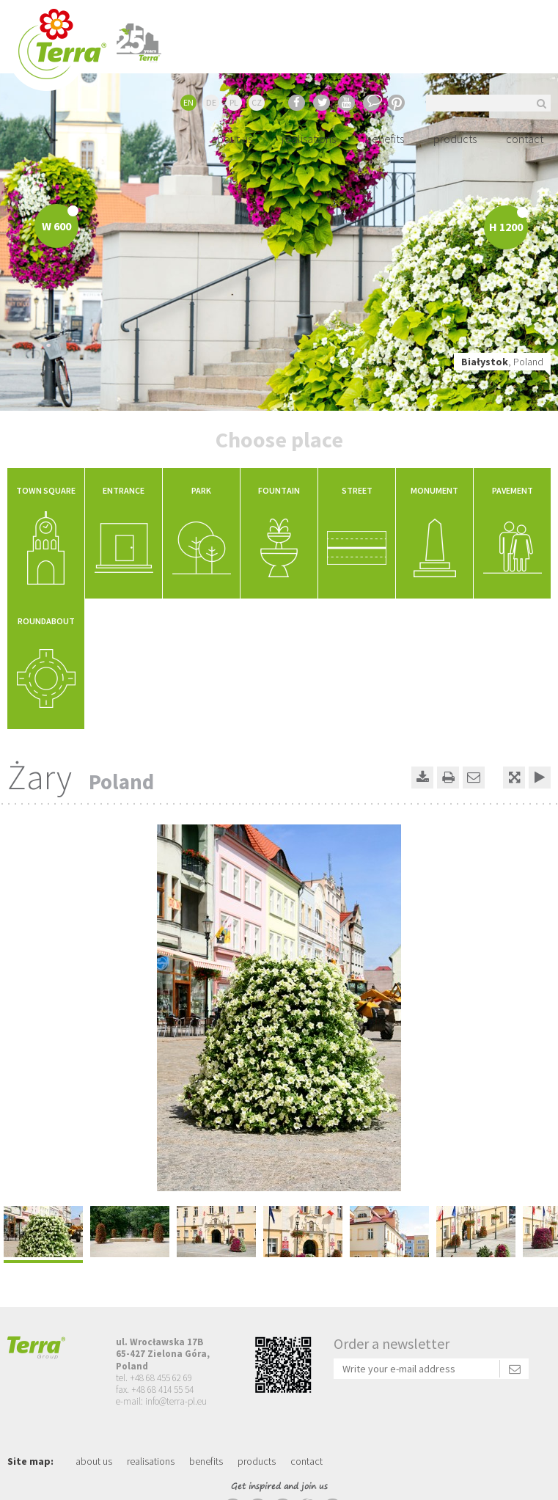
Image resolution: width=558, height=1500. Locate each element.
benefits (384, 138)
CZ (257, 102)
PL (234, 102)
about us (231, 138)
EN (188, 102)
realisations (309, 138)
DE (211, 102)
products (455, 138)
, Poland (502, 361)
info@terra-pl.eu (176, 1401)
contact (524, 138)
